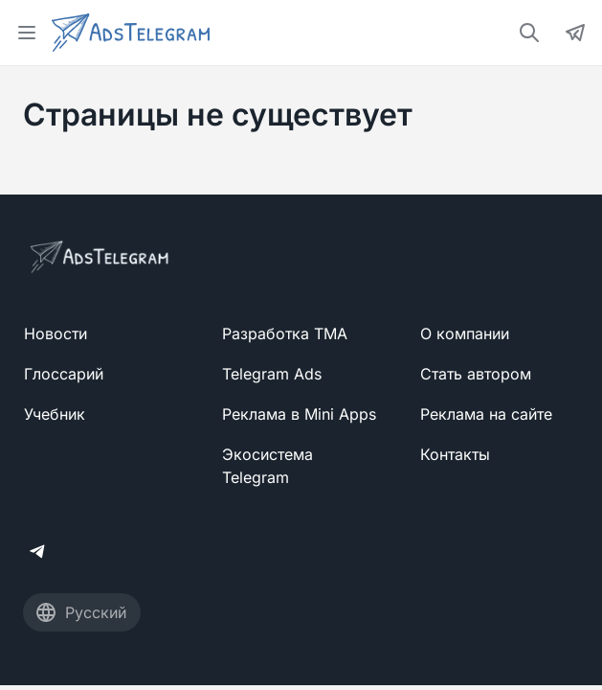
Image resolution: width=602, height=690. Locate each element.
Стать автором (475, 373)
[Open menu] (27, 33)
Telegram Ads (272, 373)
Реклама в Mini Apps (299, 414)
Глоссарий (63, 373)
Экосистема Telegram (267, 466)
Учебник (54, 414)
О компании (464, 333)
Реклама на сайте (486, 414)
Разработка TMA (284, 333)
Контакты (455, 454)
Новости (55, 333)
